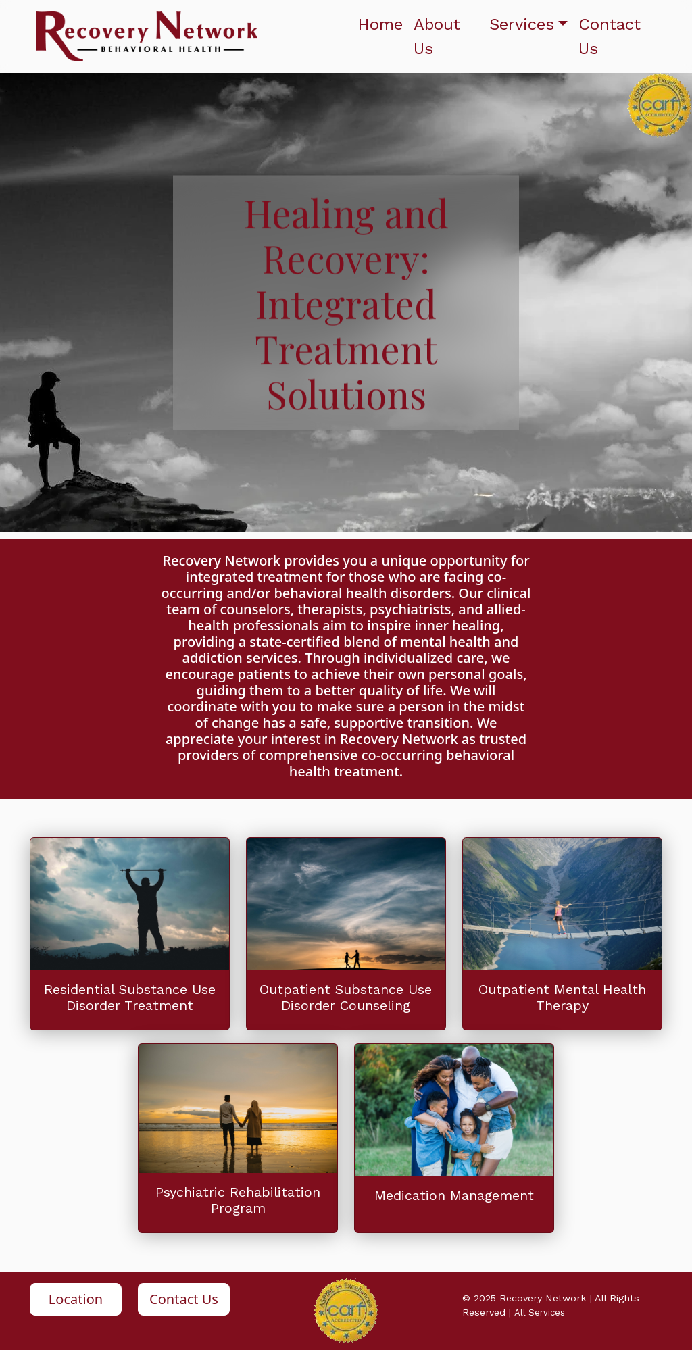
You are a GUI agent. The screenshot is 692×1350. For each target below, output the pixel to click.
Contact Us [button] (183, 1299)
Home (380, 24)
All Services (539, 1312)
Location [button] (76, 1299)
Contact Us (609, 36)
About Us (437, 36)
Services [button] (521, 24)
